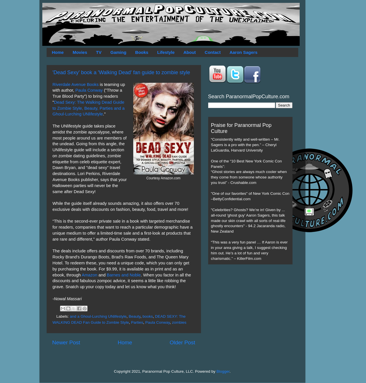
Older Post (182, 342)
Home (58, 52)
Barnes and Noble (124, 275)
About (190, 52)
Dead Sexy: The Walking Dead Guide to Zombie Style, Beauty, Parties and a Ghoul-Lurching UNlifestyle (89, 108)
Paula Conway (89, 90)
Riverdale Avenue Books (76, 84)
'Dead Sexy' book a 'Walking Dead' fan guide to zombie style (121, 72)
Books (141, 52)
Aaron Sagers (244, 52)
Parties (137, 322)
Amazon (89, 275)
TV (99, 52)
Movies (80, 52)
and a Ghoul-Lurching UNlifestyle (98, 316)
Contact (213, 52)
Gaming (118, 52)
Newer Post (66, 342)
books (147, 316)
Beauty (134, 316)
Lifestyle (166, 52)
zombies (179, 322)
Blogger (223, 371)
